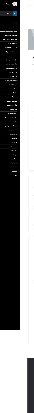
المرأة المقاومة (10, 302)
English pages (23, 336)
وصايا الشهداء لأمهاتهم (26, 51)
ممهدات (9, 268)
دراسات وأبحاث (11, 288)
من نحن (26, 244)
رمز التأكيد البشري (26, 146)
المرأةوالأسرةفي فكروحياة (22, 285)
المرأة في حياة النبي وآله (23, 275)
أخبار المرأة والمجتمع (23, 261)
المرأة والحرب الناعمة (23, 302)
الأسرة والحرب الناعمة (23, 298)
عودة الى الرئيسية (25, 22)
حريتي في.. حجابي (14, 326)
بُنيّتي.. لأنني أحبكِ (13, 329)
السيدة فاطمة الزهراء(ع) (22, 264)
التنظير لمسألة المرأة (23, 281)
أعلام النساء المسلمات (23, 278)
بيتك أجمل (25, 326)
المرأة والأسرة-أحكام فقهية (22, 309)
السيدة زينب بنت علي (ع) (22, 268)
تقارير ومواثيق (10, 281)
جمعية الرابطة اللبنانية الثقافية (21, 258)
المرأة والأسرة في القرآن (22, 271)
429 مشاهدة (29, 53)
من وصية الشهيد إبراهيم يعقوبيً (14, 225)
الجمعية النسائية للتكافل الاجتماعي (20, 251)
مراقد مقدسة (24, 312)
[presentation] (18, 152)
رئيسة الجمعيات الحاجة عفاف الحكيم (20, 247)
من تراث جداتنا (14, 333)
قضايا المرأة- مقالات (23, 295)
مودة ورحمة (25, 329)
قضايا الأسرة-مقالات (23, 292)
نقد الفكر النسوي (24, 288)
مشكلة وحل (25, 333)
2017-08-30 (13, 51)
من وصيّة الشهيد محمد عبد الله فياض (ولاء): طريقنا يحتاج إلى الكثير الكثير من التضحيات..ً (13, 187)
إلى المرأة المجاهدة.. (23, 305)
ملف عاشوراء (11, 336)
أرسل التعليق (23, 161)
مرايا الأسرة (13, 322)
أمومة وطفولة (24, 322)
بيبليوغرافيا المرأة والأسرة (22, 316)
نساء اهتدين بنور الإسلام (22, 319)
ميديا (26, 339)
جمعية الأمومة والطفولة (22, 254)
